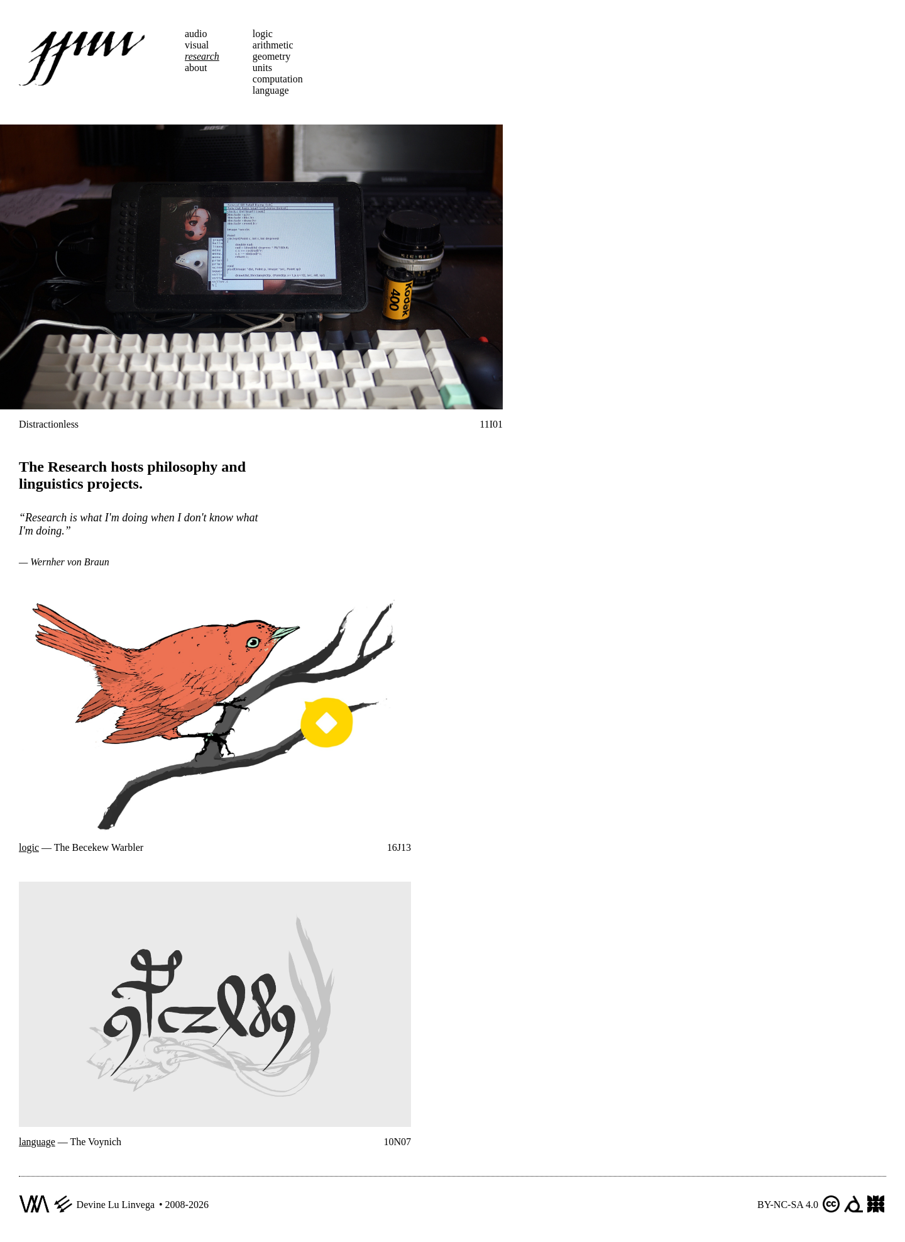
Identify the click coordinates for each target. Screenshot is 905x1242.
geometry (271, 56)
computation (278, 79)
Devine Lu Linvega (116, 1204)
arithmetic (273, 45)
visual (197, 45)
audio (196, 33)
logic (263, 33)
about (196, 67)
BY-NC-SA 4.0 (787, 1204)
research (202, 56)
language (271, 90)
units (262, 67)
